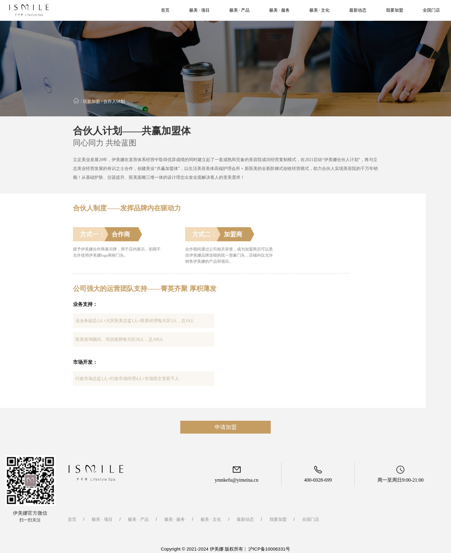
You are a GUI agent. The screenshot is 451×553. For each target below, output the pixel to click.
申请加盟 (226, 427)
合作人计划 (113, 101)
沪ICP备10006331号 (269, 548)
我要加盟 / (92, 101)
